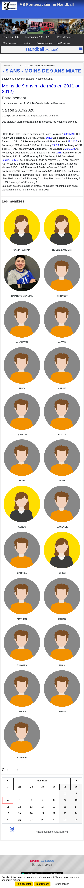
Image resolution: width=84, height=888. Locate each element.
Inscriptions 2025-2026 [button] (37, 37)
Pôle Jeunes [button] (9, 43)
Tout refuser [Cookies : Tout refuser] (42, 884)
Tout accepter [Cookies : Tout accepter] (23, 884)
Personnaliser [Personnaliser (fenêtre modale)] (61, 884)
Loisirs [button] (26, 43)
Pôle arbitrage (44, 43)
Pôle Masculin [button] (64, 37)
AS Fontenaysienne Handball (47, 4)
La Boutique (63, 43)
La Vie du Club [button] (10, 37)
